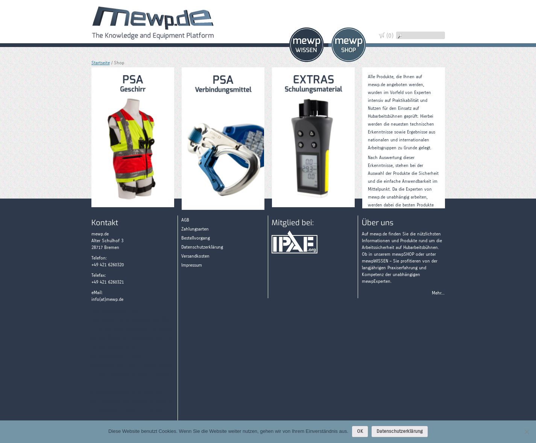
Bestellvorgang (195, 238)
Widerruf (433, 27)
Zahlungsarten (433, 53)
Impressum (191, 265)
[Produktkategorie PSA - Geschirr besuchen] (133, 136)
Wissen (306, 44)
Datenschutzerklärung (202, 247)
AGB (185, 220)
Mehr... (438, 293)
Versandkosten (195, 256)
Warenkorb (433, 14)
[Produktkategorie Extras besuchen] (313, 136)
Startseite (100, 62)
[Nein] (526, 431)
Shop (348, 44)
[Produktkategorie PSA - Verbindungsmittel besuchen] (223, 137)
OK (360, 431)
